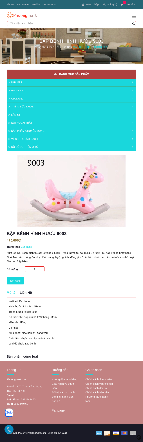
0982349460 (23, 4)
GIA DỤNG (16, 98)
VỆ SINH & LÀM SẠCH (23, 139)
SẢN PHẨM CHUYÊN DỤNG (26, 130)
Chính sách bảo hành (98, 392)
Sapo (64, 433)
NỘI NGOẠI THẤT (20, 122)
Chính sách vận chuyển (99, 383)
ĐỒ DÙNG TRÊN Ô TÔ (23, 146)
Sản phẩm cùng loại (22, 356)
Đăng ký (110, 4)
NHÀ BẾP (15, 82)
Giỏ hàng (128, 4)
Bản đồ (56, 401)
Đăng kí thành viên (62, 396)
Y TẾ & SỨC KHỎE (20, 106)
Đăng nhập (90, 4)
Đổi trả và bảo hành (63, 392)
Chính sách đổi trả (96, 388)
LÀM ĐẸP (15, 114)
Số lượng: (13, 269)
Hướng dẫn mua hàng (64, 379)
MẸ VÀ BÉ (15, 90)
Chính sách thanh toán (99, 379)
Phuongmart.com (36, 433)
